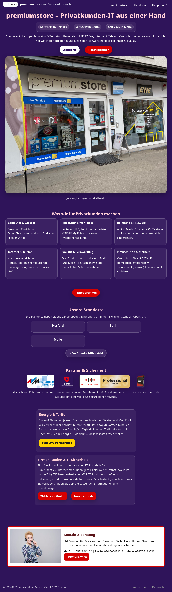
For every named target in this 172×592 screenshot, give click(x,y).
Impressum (139, 587)
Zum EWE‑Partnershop (57, 443)
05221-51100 (84, 551)
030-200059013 (114, 551)
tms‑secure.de (84, 496)
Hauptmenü (159, 5)
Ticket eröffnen (98, 50)
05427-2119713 (145, 551)
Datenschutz (160, 587)
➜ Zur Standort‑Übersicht (86, 353)
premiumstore (118, 5)
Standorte (140, 5)
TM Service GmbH (52, 496)
